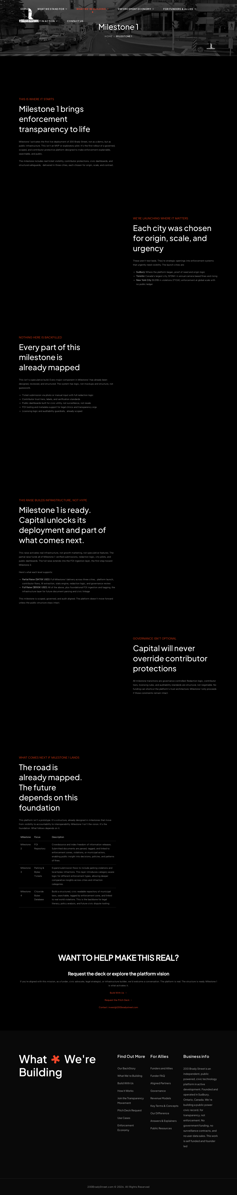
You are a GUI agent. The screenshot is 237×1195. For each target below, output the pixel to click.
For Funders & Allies (178, 8)
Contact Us (75, 21)
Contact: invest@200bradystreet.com (118, 1007)
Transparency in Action (38, 21)
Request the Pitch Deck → (118, 1000)
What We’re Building (91, 8)
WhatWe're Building (57, 1065)
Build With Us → (118, 992)
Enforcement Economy (134, 8)
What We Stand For (50, 8)
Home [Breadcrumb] (108, 36)
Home (24, 8)
